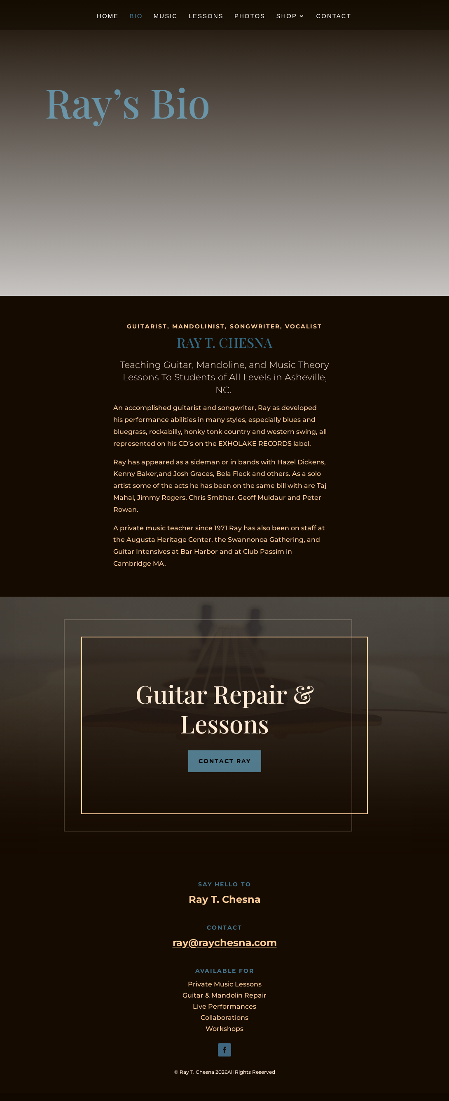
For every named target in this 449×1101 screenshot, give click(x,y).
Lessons (206, 16)
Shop (286, 16)
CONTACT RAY (225, 761)
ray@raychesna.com (225, 943)
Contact (333, 16)
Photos (249, 16)
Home (108, 16)
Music (166, 16)
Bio (136, 16)
